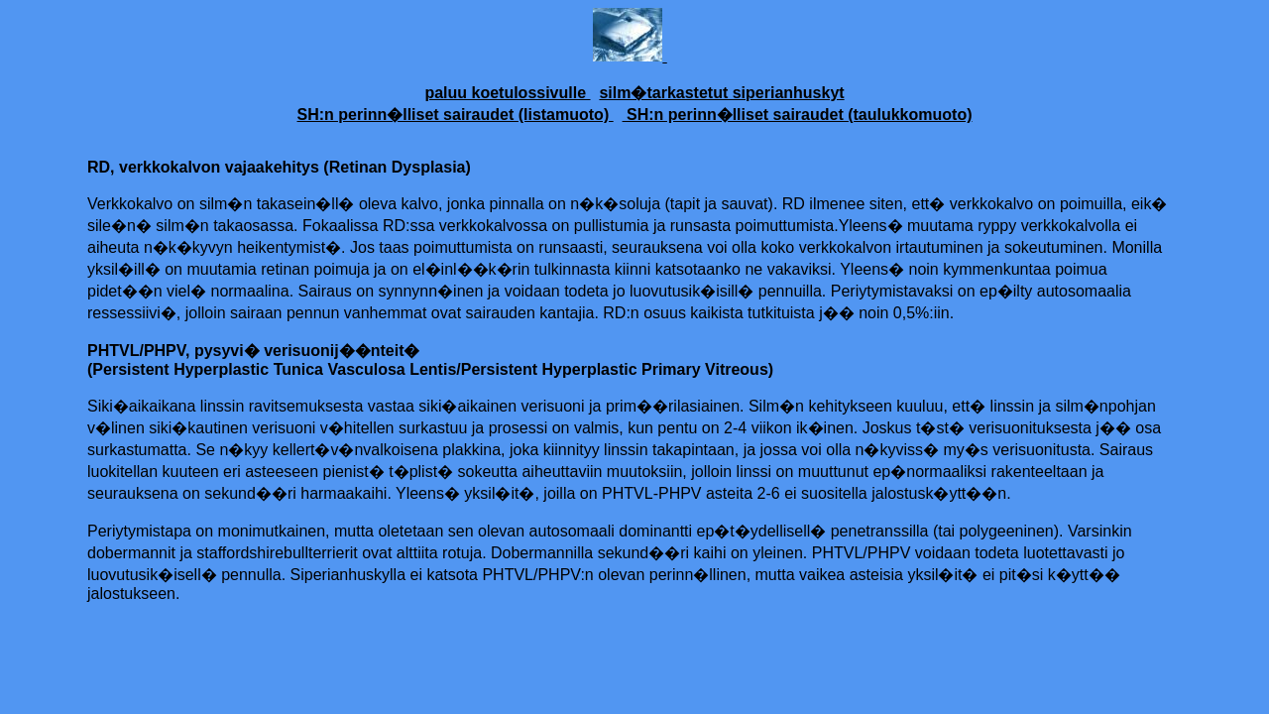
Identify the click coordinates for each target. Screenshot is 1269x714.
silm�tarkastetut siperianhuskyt (721, 92)
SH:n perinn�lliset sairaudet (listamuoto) (455, 114)
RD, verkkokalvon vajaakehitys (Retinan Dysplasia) (279, 167)
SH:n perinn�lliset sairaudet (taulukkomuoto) (798, 114)
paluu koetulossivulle (507, 92)
